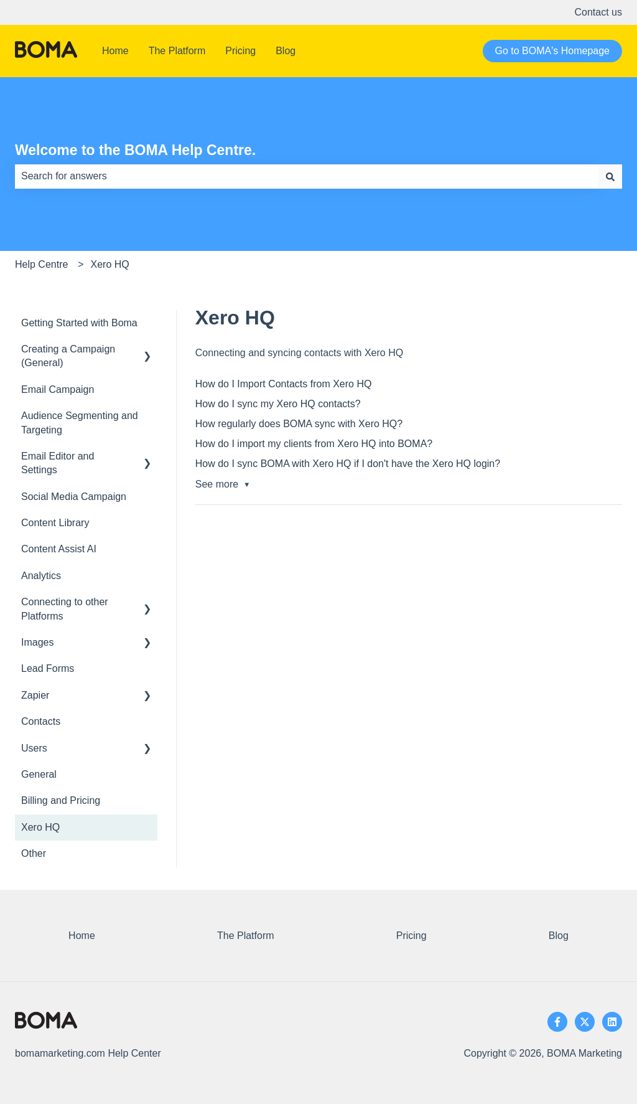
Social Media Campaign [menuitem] (73, 496)
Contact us (598, 12)
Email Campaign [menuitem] (57, 389)
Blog (285, 50)
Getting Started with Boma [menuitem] (79, 323)
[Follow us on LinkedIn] (612, 1022)
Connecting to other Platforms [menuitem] (64, 609)
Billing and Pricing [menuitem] (60, 800)
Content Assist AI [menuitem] (58, 549)
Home (115, 50)
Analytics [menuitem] (41, 575)
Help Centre (41, 264)
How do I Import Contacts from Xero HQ (283, 384)
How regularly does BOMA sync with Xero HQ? (298, 423)
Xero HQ (110, 264)
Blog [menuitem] (559, 935)
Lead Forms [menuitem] (47, 668)
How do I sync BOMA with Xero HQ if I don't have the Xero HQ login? (347, 463)
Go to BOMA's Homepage (552, 50)
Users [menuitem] (34, 748)
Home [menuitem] (81, 935)
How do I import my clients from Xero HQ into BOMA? (313, 443)
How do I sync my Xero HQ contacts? (278, 404)
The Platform (177, 50)
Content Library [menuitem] (55, 522)
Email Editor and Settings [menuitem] (57, 463)
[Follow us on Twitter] (585, 1022)
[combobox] (306, 176)
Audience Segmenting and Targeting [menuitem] (79, 422)
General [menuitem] (39, 774)
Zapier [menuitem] (35, 695)
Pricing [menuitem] (411, 935)
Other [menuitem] (33, 853)
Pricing (240, 50)
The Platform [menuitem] (245, 935)
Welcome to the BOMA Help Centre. (135, 150)
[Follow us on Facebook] (557, 1022)
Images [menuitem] (37, 642)
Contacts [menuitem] (40, 721)
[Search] (610, 176)
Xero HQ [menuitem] (40, 827)
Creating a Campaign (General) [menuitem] (68, 356)
